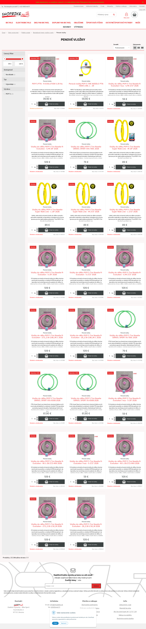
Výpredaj (78, 27)
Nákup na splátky (125, 615)
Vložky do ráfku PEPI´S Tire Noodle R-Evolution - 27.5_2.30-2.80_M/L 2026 (47, 336)
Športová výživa (94, 22)
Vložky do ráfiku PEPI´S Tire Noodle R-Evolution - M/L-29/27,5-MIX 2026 (47, 462)
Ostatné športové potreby (119, 22)
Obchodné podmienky (90, 605)
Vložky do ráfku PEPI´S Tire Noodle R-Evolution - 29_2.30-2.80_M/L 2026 (86, 336)
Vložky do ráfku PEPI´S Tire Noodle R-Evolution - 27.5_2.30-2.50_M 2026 (47, 525)
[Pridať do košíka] (51, 104)
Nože (137, 22)
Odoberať (96, 586)
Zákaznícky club (125, 605)
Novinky (67, 27)
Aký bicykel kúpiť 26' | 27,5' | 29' (125, 612)
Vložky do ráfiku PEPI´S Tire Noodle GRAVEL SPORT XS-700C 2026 (125, 336)
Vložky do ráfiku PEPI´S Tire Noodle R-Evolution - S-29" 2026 (47, 273)
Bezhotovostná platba (125, 618)
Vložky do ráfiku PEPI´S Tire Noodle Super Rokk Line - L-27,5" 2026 (125, 210)
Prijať (55, 623)
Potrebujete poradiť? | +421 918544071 (17, 6)
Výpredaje (11, 84)
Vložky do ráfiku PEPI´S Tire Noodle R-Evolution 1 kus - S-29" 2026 (124, 399)
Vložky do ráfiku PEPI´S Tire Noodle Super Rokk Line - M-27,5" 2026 (86, 210)
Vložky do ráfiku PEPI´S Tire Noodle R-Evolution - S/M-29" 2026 (47, 147)
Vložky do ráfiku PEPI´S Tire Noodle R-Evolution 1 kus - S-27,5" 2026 (86, 462)
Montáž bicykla (125, 608)
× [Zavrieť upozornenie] (143, 2)
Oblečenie (78, 22)
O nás (102, 6)
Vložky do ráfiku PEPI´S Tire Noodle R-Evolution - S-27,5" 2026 (86, 273)
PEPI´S (9, 94)
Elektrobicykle (23, 22)
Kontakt (142, 6)
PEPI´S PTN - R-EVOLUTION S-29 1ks (47, 84)
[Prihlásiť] (126, 15)
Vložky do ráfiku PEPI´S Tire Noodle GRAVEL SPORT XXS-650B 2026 (47, 399)
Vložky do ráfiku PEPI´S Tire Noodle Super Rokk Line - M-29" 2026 (125, 147)
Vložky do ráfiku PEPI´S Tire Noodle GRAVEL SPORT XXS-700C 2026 (86, 147)
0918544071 (55, 607)
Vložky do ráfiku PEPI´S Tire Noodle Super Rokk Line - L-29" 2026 (47, 210)
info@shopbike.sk (56, 605)
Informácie (133, 6)
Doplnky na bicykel (61, 22)
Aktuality (110, 6)
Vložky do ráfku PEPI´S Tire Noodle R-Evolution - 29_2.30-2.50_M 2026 (86, 525)
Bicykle (9, 22)
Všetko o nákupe (121, 6)
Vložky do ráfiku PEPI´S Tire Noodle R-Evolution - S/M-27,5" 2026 (124, 273)
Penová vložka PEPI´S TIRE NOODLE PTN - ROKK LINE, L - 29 (86, 85)
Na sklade (10, 74)
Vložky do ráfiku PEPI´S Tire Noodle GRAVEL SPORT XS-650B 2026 (86, 399)
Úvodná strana (78, 6)
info (79, 580)
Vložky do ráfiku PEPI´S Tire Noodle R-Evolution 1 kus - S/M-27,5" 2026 (124, 85)
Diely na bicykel (41, 22)
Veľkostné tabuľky (92, 6)
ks (35, 104)
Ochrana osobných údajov (89, 608)
